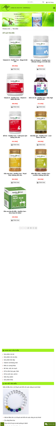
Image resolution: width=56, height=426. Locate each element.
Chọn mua (16, 69)
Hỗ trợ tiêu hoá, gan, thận (11, 371)
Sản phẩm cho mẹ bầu (10, 357)
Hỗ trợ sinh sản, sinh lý (10, 374)
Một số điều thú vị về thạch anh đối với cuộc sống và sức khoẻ (21, 387)
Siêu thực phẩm (8, 377)
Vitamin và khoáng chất (11, 362)
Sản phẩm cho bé (9, 354)
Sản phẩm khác (8, 379)
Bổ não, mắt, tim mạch (10, 368)
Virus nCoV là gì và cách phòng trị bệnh (16, 423)
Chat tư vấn (51, 424)
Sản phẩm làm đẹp (9, 360)
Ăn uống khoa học (9, 420)
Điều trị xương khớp (10, 365)
